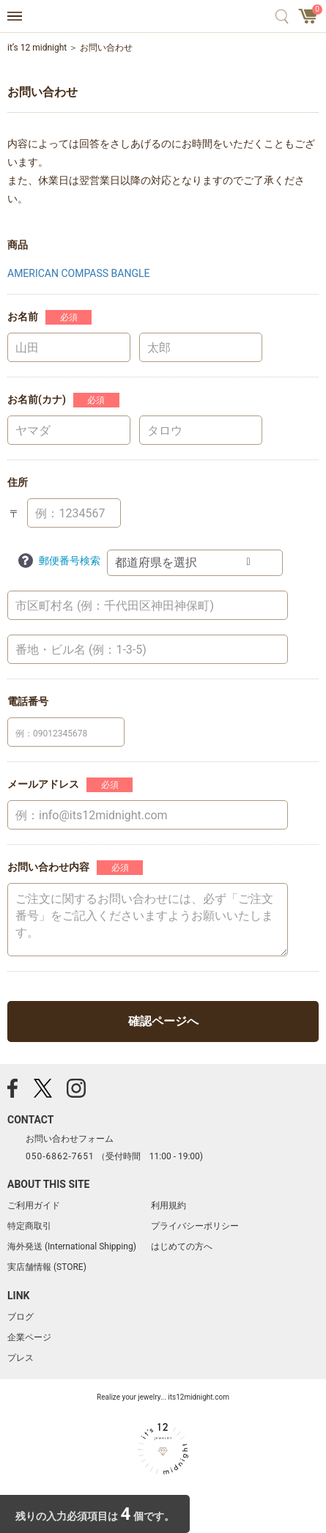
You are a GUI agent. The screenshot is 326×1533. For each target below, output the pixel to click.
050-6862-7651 (60, 1156)
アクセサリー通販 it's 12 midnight (163, 16)
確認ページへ (163, 1021)
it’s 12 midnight (37, 48)
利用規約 (168, 1205)
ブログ (20, 1317)
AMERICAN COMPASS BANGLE (78, 273)
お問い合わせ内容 (48, 867)
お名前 (22, 316)
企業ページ (29, 1337)
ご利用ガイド (33, 1205)
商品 (17, 245)
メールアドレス (43, 784)
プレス (20, 1358)
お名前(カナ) (36, 399)
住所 (17, 482)
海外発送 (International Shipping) (71, 1246)
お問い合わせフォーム (70, 1139)
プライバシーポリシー (195, 1226)
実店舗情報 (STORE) (46, 1267)
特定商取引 (29, 1226)
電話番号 (27, 701)
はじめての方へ (181, 1246)
